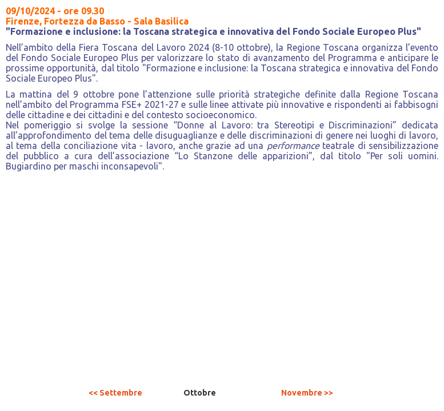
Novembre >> (307, 392)
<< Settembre (115, 392)
